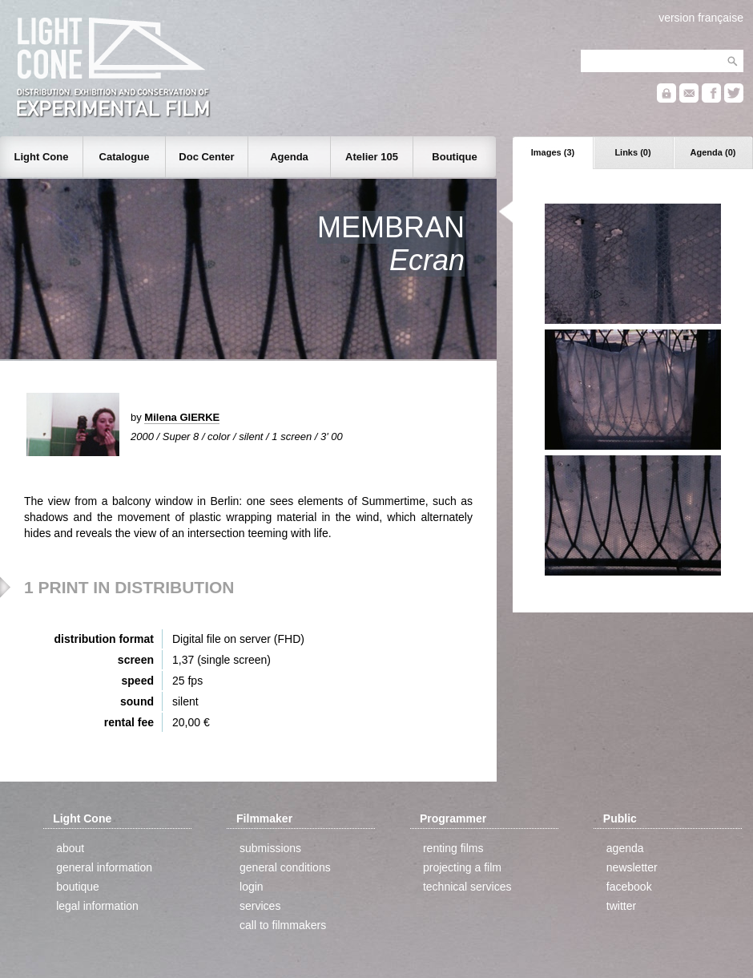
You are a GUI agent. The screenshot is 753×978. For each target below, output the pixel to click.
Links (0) (632, 152)
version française (700, 17)
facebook (629, 886)
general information (104, 867)
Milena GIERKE (181, 417)
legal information (97, 905)
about (70, 848)
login (252, 886)
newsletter (632, 867)
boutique (77, 886)
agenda (625, 848)
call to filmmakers (283, 925)
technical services (467, 886)
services (260, 905)
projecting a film (462, 867)
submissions (270, 848)
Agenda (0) (713, 152)
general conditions (285, 867)
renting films (453, 848)
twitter (621, 905)
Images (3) (552, 152)
